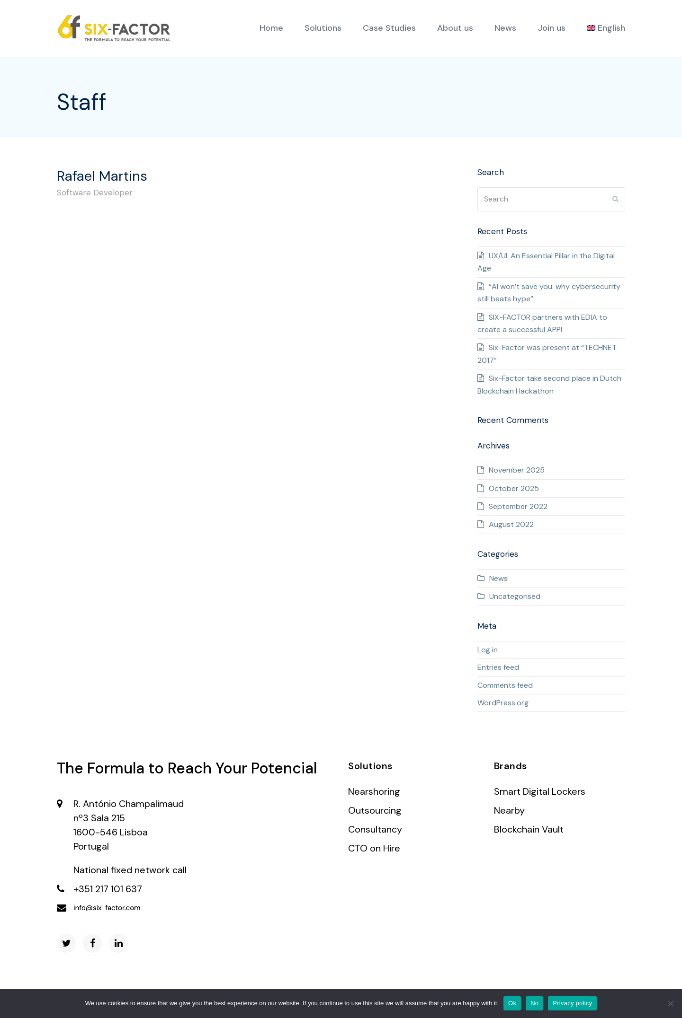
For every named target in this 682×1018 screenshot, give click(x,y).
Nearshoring (374, 791)
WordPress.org (503, 703)
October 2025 (514, 488)
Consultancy (375, 829)
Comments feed (505, 685)
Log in (487, 650)
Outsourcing (375, 810)
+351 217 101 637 (107, 889)
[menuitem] (606, 28)
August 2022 (511, 524)
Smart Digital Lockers (539, 791)
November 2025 (517, 470)
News (498, 578)
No (534, 1003)
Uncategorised (514, 596)
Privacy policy (572, 1003)
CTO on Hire (374, 848)
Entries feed (498, 667)
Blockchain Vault (529, 829)
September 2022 (518, 506)
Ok (512, 1003)
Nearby (509, 810)
